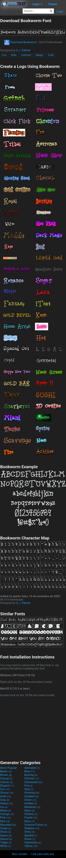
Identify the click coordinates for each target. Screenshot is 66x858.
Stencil (6, 839)
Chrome (31, 778)
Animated (32, 768)
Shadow (31, 828)
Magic (39, 55)
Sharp (5, 831)
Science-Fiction (35, 824)
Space (5, 835)
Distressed (33, 782)
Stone (29, 839)
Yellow (30, 846)
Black (6, 771)
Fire (28, 785)
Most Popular (8, 768)
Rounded (8, 824)
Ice (3, 807)
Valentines (32, 842)
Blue (29, 771)
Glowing (31, 792)
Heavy (6, 803)
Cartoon (26, 55)
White (5, 846)
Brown (6, 775)
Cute (51, 55)
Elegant (7, 785)
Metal (5, 810)
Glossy (6, 792)
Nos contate (19, 854)
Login (60, 11)
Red (5, 821)
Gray (4, 799)
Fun (4, 55)
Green (30, 799)
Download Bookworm (20, 42)
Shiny (29, 831)
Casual (6, 778)
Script (5, 828)
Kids (13, 55)
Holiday (30, 803)
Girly (28, 789)
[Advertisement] (33, 728)
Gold (5, 796)
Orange (7, 814)
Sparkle (30, 835)
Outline (31, 814)
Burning (30, 775)
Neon (29, 810)
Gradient (31, 796)
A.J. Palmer (23, 50)
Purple (30, 817)
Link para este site (42, 854)
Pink (5, 817)
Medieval (32, 807)
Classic (6, 782)
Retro (29, 821)
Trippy (5, 842)
